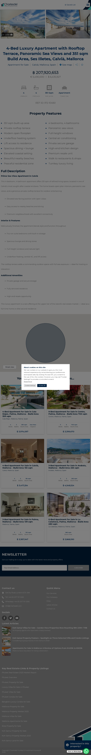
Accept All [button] (42, 385)
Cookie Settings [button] (30, 385)
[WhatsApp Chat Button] (86, 751)
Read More (28, 382)
